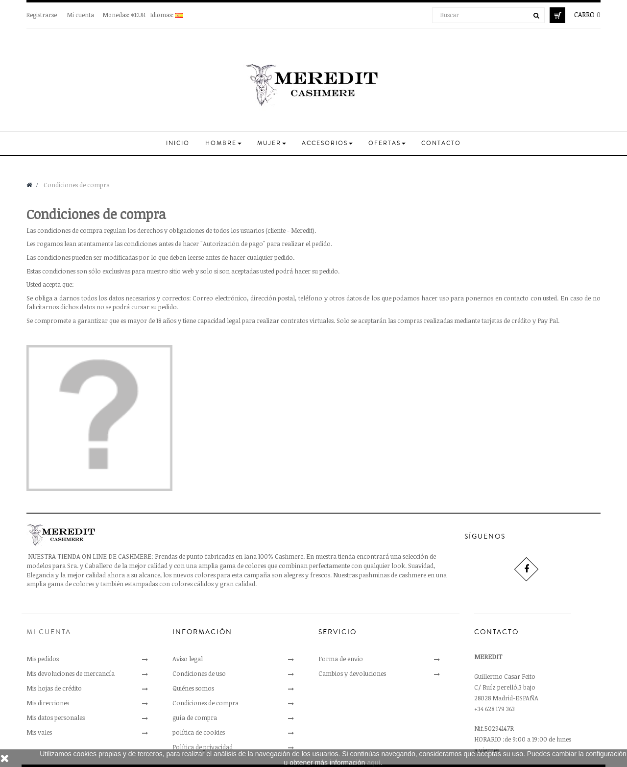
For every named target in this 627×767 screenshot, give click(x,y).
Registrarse (42, 15)
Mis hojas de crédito (54, 688)
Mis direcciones (47, 702)
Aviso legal (187, 658)
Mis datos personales (55, 717)
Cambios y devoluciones (352, 673)
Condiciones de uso (199, 673)
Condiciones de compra (205, 702)
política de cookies (198, 732)
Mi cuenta (80, 15)
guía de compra (194, 717)
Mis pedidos (42, 658)
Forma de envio (340, 658)
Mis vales (39, 732)
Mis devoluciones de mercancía (70, 673)
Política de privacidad (202, 746)
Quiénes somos (193, 688)
